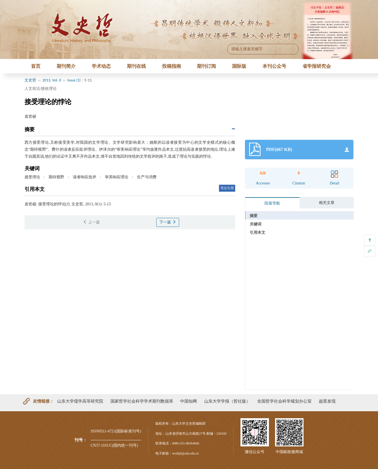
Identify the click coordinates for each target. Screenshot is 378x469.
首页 (35, 66)
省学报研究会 (316, 66)
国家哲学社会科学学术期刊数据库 (141, 401)
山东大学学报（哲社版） (227, 401)
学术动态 (101, 66)
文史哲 (30, 80)
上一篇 (91, 222)
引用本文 (257, 232)
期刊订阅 (206, 66)
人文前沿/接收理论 (41, 88)
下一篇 (167, 222)
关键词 (255, 224)
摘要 (253, 216)
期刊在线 (136, 66)
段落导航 (272, 203)
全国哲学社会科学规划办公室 (284, 401)
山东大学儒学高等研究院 (80, 401)
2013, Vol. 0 (51, 80)
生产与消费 (147, 177)
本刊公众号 (274, 66)
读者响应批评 (84, 177)
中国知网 (188, 401)
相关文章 (326, 203)
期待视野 (56, 177)
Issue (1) (74, 80)
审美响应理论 (116, 177)
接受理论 (32, 177)
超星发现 (327, 401)
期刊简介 (66, 66)
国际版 (239, 66)
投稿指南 (171, 66)
